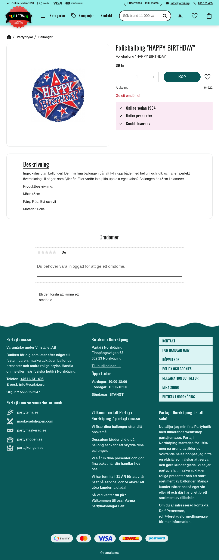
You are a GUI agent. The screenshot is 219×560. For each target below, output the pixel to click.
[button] (53, 15)
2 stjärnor (43, 252)
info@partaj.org (180, 3)
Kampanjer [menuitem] (86, 15)
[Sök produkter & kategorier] (139, 16)
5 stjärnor (54, 252)
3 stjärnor (47, 252)
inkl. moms (152, 2)
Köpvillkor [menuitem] (170, 359)
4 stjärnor (50, 252)
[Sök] (165, 16)
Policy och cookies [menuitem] (177, 368)
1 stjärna (39, 252)
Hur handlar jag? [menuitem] (175, 350)
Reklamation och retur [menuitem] (180, 378)
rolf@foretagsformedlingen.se (183, 516)
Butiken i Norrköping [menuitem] (178, 396)
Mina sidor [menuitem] (170, 387)
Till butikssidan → (106, 366)
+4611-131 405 (31, 379)
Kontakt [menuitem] (106, 15)
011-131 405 (205, 3)
